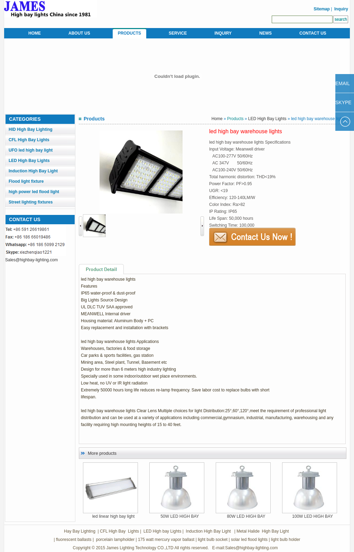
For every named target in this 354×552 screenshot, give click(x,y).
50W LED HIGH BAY (179, 516)
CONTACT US (312, 33)
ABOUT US (79, 33)
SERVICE (178, 33)
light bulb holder (285, 539)
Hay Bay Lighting (79, 531)
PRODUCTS (129, 33)
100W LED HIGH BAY (312, 516)
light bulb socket (212, 539)
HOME (34, 33)
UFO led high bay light (31, 150)
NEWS (265, 33)
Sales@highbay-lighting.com (31, 259)
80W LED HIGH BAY (246, 516)
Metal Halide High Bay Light (262, 531)
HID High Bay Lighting (31, 129)
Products (235, 118)
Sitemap (321, 9)
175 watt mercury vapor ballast (166, 539)
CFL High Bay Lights (29, 139)
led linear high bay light (113, 516)
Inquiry (341, 9)
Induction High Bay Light (33, 171)
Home (217, 118)
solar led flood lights (249, 539)
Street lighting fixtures (31, 202)
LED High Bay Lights (29, 160)
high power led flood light (34, 191)
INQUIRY (223, 33)
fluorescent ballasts (74, 539)
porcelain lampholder (114, 539)
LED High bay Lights (162, 531)
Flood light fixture (26, 181)
